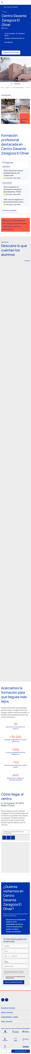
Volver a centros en (10, 7)
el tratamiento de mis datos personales (15, 977)
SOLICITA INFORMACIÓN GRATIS (14, 982)
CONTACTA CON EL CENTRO (11, 52)
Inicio (2, 87)
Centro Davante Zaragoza (18, 87)
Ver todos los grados (10, 210)
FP (11, 84)
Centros (8, 87)
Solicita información (20, 1051)
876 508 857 (7, 42)
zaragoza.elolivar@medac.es (13, 38)
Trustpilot (5, 47)
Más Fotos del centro (25, 121)
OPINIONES (17, 84)
